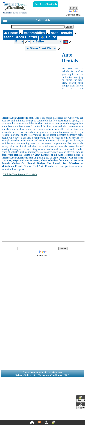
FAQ (67, 375)
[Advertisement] (30, 84)
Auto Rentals (43, 20)
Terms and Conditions (50, 375)
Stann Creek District (20, 37)
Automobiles (34, 33)
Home (11, 33)
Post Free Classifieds (46, 4)
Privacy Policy (23, 375)
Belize (48, 37)
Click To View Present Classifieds (20, 174)
